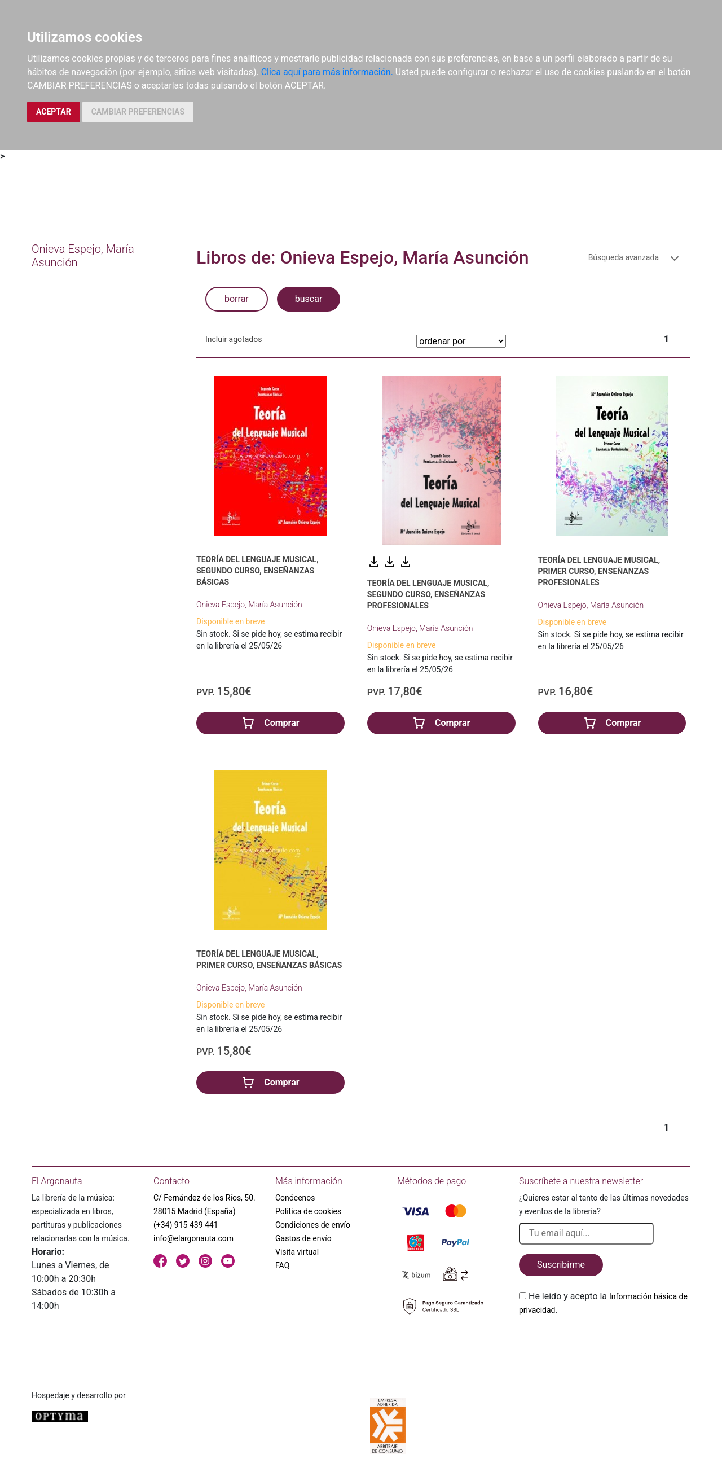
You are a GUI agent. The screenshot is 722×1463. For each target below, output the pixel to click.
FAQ (282, 1265)
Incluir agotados (233, 339)
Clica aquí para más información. (327, 72)
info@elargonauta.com (193, 1238)
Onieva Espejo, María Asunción (249, 604)
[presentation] (604, 1343)
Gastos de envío (303, 1238)
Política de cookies (308, 1211)
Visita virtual (297, 1251)
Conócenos (295, 1197)
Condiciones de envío (312, 1224)
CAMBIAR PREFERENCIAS (137, 111)
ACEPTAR (53, 111)
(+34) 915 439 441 (185, 1224)
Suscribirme (561, 1264)
